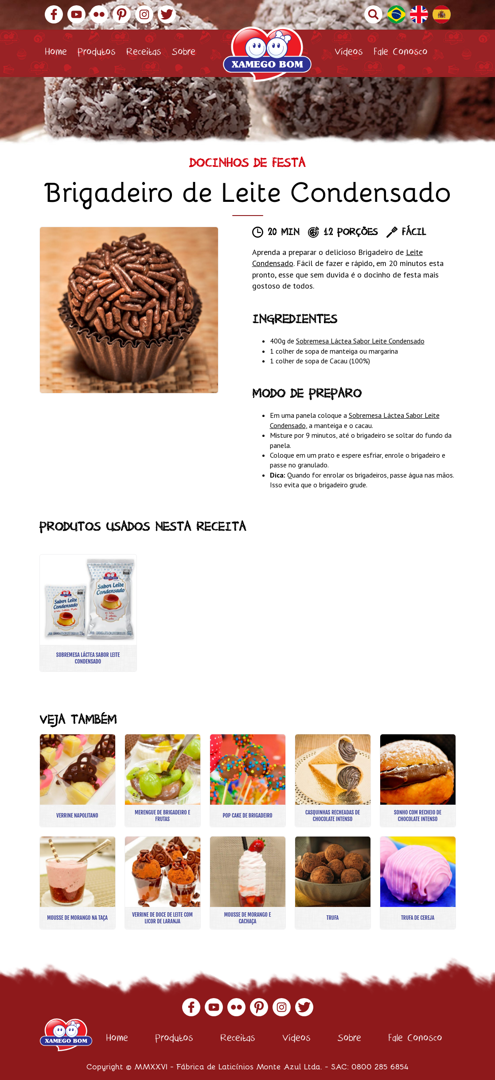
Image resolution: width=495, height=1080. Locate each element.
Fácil (414, 233)
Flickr (99, 14)
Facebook (54, 14)
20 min (283, 233)
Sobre (183, 53)
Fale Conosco (401, 53)
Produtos (97, 53)
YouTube (76, 14)
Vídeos (349, 53)
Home (56, 53)
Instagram (144, 14)
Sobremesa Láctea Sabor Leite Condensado (360, 340)
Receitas (143, 53)
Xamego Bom (267, 54)
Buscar (373, 14)
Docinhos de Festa (247, 165)
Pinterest (122, 14)
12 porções (351, 233)
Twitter (167, 14)
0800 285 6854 (380, 1066)
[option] (129, 310)
